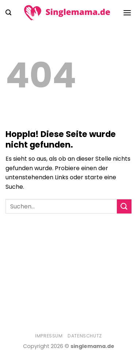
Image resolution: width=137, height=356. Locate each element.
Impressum (49, 336)
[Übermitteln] (124, 206)
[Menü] (127, 12)
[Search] (8, 12)
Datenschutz (85, 336)
